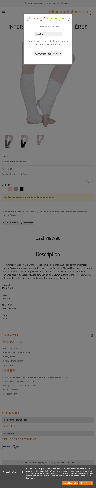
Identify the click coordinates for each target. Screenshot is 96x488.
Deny (81, 483)
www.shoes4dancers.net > (48, 54)
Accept (89, 483)
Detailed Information (70, 483)
